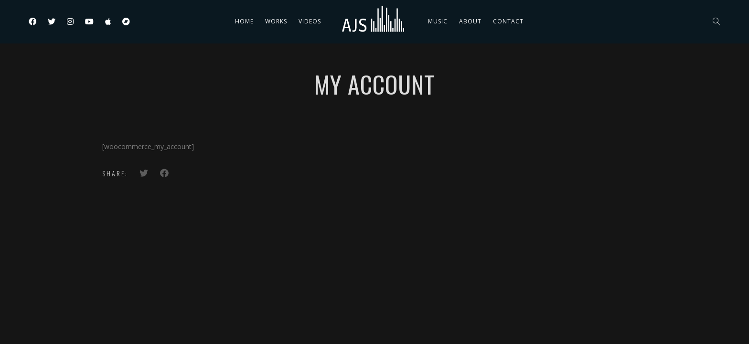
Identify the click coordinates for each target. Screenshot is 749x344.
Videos (310, 21)
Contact (508, 21)
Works (276, 21)
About (470, 21)
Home (244, 21)
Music (438, 21)
